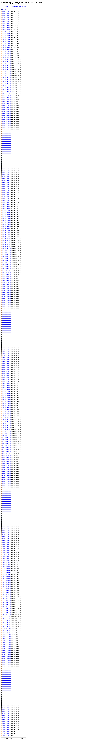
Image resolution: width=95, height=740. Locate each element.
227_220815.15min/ (6, 461)
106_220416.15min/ (6, 220)
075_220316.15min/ (6, 159)
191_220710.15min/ (6, 389)
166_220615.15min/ (6, 339)
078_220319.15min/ (6, 164)
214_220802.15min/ (6, 435)
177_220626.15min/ (6, 361)
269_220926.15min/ (6, 544)
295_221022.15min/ (6, 596)
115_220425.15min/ (6, 238)
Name (6, 6)
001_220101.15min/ (6, 11)
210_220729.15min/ (6, 427)
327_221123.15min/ (6, 660)
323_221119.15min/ (6, 652)
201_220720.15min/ (6, 409)
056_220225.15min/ (6, 121)
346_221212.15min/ (6, 697)
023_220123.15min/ (6, 55)
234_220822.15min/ (6, 475)
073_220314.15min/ (6, 155)
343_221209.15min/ (6, 692)
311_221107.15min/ (6, 628)
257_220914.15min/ (6, 520)
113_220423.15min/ (6, 234)
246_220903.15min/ (6, 499)
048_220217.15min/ (6, 105)
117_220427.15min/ (6, 242)
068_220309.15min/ (6, 145)
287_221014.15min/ (6, 580)
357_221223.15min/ (6, 719)
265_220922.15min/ (6, 536)
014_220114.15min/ (6, 37)
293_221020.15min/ (6, 592)
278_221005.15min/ (6, 562)
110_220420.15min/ (6, 228)
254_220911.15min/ (6, 515)
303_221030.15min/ (6, 612)
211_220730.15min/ (6, 429)
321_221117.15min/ (6, 648)
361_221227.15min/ (6, 727)
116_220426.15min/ (6, 240)
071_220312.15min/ (6, 151)
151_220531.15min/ (6, 310)
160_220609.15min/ (6, 328)
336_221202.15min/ (6, 678)
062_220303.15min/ (6, 133)
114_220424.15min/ (6, 236)
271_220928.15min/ (6, 548)
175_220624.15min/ (6, 357)
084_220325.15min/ (6, 176)
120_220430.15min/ (6, 248)
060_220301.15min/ (6, 129)
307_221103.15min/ (6, 620)
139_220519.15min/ (6, 286)
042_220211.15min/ (6, 93)
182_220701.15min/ (6, 371)
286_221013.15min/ (6, 578)
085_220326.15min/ (6, 178)
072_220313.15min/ (6, 153)
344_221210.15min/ (6, 694)
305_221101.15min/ (6, 616)
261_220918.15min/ (6, 528)
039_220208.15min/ (6, 87)
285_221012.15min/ (6, 576)
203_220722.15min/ (6, 413)
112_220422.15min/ (6, 232)
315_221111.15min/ (6, 636)
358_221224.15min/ (6, 721)
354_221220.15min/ (6, 713)
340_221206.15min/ (6, 686)
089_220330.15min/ (6, 186)
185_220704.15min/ (6, 377)
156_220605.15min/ (6, 320)
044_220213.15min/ (6, 97)
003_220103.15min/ (6, 15)
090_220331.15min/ (6, 188)
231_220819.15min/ (6, 469)
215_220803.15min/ (6, 437)
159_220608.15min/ (6, 326)
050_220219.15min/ (6, 109)
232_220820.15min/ (6, 471)
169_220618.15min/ (6, 345)
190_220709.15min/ (6, 387)
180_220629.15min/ (6, 367)
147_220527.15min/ (6, 302)
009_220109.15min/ (6, 27)
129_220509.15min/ (6, 266)
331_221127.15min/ (6, 668)
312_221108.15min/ (6, 630)
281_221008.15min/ (6, 568)
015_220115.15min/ (6, 39)
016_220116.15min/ (6, 41)
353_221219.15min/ (6, 711)
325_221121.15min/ (6, 656)
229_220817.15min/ (6, 465)
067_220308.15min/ (6, 143)
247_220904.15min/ (6, 501)
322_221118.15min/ (6, 650)
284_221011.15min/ (6, 574)
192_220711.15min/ (6, 391)
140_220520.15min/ (6, 288)
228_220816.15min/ (6, 463)
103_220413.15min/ (6, 214)
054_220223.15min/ (6, 117)
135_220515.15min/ (6, 278)
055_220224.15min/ (6, 119)
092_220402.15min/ (6, 192)
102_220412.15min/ (6, 212)
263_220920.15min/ (6, 532)
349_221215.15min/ (6, 703)
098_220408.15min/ (6, 204)
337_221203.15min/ (6, 680)
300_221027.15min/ (6, 606)
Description (23, 6)
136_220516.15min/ (6, 280)
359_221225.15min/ (6, 723)
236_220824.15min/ (6, 479)
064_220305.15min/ (6, 137)
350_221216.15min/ (6, 705)
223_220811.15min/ (6, 453)
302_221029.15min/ (6, 610)
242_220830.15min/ (6, 491)
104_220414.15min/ (6, 216)
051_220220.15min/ (6, 111)
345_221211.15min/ (6, 696)
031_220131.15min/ (6, 71)
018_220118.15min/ (6, 45)
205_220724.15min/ (6, 417)
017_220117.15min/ (6, 43)
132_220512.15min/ (6, 272)
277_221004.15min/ (6, 560)
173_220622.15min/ (6, 353)
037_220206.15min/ (6, 83)
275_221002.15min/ (6, 556)
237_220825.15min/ (6, 481)
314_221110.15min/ (6, 634)
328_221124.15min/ (6, 662)
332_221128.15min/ (6, 670)
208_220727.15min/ (6, 423)
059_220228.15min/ (6, 127)
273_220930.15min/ (6, 552)
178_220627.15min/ (6, 363)
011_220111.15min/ (6, 31)
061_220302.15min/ (6, 131)
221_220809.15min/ (6, 449)
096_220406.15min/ (6, 200)
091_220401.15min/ (6, 190)
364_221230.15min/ (6, 733)
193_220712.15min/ (6, 393)
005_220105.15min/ (6, 19)
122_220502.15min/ (6, 252)
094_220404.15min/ (6, 196)
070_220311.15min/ (6, 149)
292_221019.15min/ (6, 590)
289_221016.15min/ (6, 584)
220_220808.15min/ (6, 447)
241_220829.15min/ (6, 489)
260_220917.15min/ (6, 526)
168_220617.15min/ (6, 343)
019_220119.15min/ (6, 47)
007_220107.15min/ (6, 23)
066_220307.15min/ (6, 141)
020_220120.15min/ (6, 49)
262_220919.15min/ (6, 530)
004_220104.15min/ (6, 17)
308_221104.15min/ (6, 622)
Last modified (15, 6)
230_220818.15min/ (6, 467)
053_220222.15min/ (6, 115)
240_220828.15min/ (6, 487)
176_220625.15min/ (6, 359)
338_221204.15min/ (6, 682)
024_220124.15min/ (6, 57)
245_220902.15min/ (6, 497)
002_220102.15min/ (6, 13)
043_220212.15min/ (6, 95)
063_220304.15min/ (6, 135)
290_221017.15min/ (6, 586)
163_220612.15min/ (6, 334)
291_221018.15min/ (6, 588)
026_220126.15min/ (6, 61)
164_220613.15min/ (6, 336)
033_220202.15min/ (6, 75)
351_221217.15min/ (6, 707)
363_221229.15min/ (6, 731)
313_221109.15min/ (6, 632)
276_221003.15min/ (6, 558)
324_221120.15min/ (6, 654)
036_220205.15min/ (6, 81)
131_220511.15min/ (6, 270)
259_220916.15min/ (6, 524)
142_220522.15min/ (6, 292)
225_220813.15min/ (6, 457)
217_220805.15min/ (6, 441)
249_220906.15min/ (6, 505)
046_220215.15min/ (6, 101)
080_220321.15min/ (6, 168)
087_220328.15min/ (6, 182)
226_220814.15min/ (6, 459)
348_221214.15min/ (6, 701)
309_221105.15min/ (6, 624)
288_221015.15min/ (6, 582)
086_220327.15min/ (6, 180)
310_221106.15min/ (6, 626)
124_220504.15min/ (6, 256)
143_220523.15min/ (6, 294)
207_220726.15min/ (6, 421)
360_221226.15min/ (6, 725)
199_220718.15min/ (6, 405)
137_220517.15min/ (6, 282)
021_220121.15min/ (6, 51)
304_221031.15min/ (6, 614)
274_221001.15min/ (6, 554)
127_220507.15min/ (6, 262)
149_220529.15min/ (6, 306)
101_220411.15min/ (6, 210)
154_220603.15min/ (6, 316)
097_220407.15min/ (6, 202)
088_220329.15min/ (6, 184)
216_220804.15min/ (6, 439)
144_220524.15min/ (6, 296)
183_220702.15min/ (6, 373)
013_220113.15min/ (6, 35)
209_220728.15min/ (6, 425)
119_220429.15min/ (6, 246)
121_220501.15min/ (6, 250)
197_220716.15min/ (6, 401)
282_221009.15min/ (6, 570)
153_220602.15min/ (6, 314)
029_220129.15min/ (6, 67)
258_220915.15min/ (6, 522)
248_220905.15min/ (6, 503)
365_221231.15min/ (6, 735)
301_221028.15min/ (6, 608)
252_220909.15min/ (6, 511)
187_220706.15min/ (6, 381)
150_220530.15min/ (6, 308)
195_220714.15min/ (6, 397)
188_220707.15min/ (6, 383)
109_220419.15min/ (6, 226)
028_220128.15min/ (6, 65)
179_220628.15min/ (6, 365)
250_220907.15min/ (6, 507)
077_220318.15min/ (6, 162)
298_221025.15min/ (6, 602)
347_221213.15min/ (6, 699)
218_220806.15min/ (6, 443)
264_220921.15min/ (6, 534)
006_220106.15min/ (6, 21)
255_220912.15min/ (6, 517)
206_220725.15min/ (6, 419)
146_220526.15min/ (6, 300)
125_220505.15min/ (6, 258)
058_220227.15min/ (6, 125)
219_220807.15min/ (6, 445)
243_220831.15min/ (6, 493)
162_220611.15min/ (6, 332)
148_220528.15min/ (6, 304)
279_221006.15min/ (6, 564)
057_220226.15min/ (6, 123)
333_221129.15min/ (6, 672)
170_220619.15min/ (6, 347)
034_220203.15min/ (6, 77)
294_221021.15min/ (6, 594)
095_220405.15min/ (6, 198)
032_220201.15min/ (6, 73)
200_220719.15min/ (6, 407)
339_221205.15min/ (6, 684)
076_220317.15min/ (6, 160)
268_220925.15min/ (6, 542)
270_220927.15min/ (6, 546)
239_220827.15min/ (6, 485)
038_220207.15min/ (6, 85)
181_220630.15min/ (6, 369)
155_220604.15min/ (6, 318)
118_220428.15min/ (6, 244)
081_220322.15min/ (6, 170)
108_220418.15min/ (6, 224)
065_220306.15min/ (6, 139)
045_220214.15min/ (6, 99)
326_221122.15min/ (6, 658)
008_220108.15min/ (6, 25)
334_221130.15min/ (6, 674)
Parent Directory (5, 9)
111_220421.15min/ (6, 230)
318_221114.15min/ (6, 642)
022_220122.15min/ (6, 53)
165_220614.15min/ (6, 338)
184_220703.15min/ (6, 375)
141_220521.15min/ (6, 290)
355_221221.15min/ (6, 715)
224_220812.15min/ (6, 455)
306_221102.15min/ (6, 618)
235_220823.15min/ (6, 477)
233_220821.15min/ (6, 473)
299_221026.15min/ (6, 604)
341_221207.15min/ (6, 688)
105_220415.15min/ (6, 218)
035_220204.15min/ (6, 79)
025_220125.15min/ (6, 59)
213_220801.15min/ (6, 433)
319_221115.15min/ (6, 644)
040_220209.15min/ (6, 89)
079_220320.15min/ (6, 166)
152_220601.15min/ (6, 312)
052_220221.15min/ (6, 113)
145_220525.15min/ (6, 298)
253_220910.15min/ (6, 513)
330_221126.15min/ (6, 666)
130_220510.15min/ (6, 268)
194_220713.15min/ (6, 395)
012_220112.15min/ (6, 33)
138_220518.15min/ (6, 284)
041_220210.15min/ (6, 91)
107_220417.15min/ (6, 222)
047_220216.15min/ (6, 103)
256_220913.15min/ (6, 518)
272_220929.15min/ (6, 550)
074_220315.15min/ (6, 157)
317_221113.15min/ (6, 640)
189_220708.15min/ (6, 385)
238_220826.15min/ (6, 483)
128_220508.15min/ (6, 264)
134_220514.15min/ (6, 276)
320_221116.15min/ (6, 646)
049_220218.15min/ (6, 107)
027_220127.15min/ (6, 63)
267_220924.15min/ (6, 540)
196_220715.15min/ (6, 399)
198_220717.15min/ (6, 403)
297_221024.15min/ (6, 600)
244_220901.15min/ (6, 495)
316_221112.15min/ (6, 638)
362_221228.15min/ (6, 729)
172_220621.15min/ (6, 351)
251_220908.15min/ (6, 509)
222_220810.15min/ (6, 451)
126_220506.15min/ (6, 260)
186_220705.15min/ (6, 379)
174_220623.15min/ (6, 355)
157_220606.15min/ (6, 322)
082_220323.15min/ (6, 172)
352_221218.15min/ (6, 709)
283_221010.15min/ (6, 572)
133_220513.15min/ (6, 274)
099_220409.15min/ (6, 206)
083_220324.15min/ (6, 174)
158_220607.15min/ (6, 324)
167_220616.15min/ (6, 341)
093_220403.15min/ (6, 194)
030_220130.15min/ (6, 69)
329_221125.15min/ (6, 664)
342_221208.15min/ (6, 690)
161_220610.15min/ (6, 330)
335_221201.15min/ (6, 676)
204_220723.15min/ (6, 415)
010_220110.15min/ (6, 29)
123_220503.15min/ (6, 254)
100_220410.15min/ (6, 208)
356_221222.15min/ (6, 717)
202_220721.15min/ (6, 411)
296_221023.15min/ (6, 598)
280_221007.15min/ (6, 566)
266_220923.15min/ (6, 538)
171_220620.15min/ (6, 349)
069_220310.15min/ (6, 147)
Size (20, 6)
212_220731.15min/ (6, 431)
